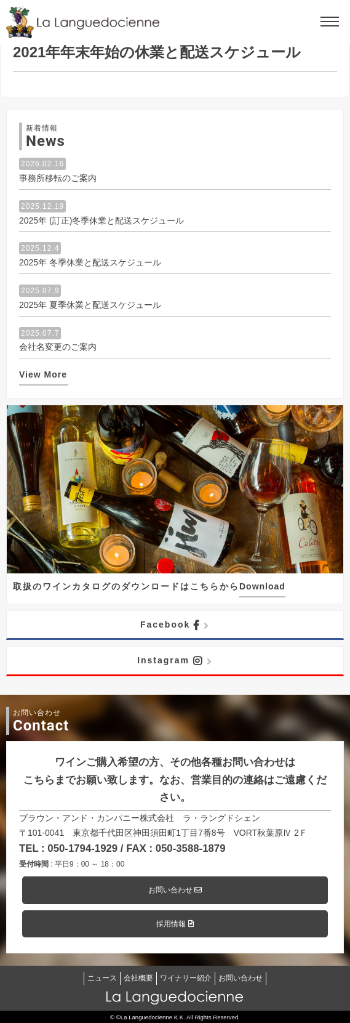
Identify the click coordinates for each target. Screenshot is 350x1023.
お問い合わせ (175, 890)
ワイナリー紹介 (186, 978)
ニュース (102, 978)
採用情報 (174, 924)
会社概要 (138, 978)
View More (43, 374)
